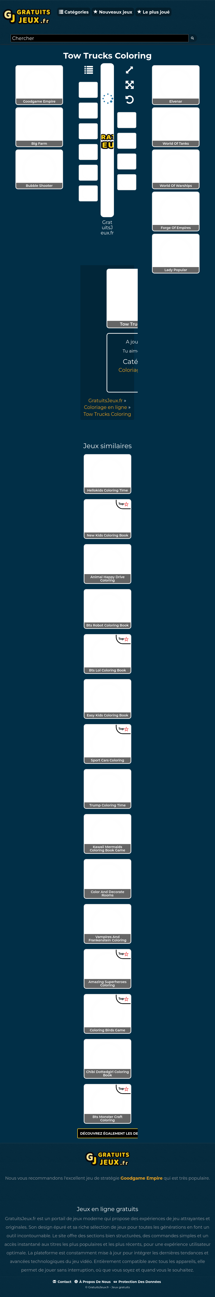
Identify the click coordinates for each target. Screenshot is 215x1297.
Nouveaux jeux (112, 12)
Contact (62, 1282)
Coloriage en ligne (105, 407)
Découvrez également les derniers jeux (123, 1133)
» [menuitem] (107, 400)
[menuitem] (107, 414)
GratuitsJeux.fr (105, 400)
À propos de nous (92, 1282)
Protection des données (137, 1282)
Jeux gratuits (121, 1287)
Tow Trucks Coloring (107, 414)
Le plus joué (153, 12)
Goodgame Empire (142, 1178)
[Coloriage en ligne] (86, 69)
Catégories (73, 12)
